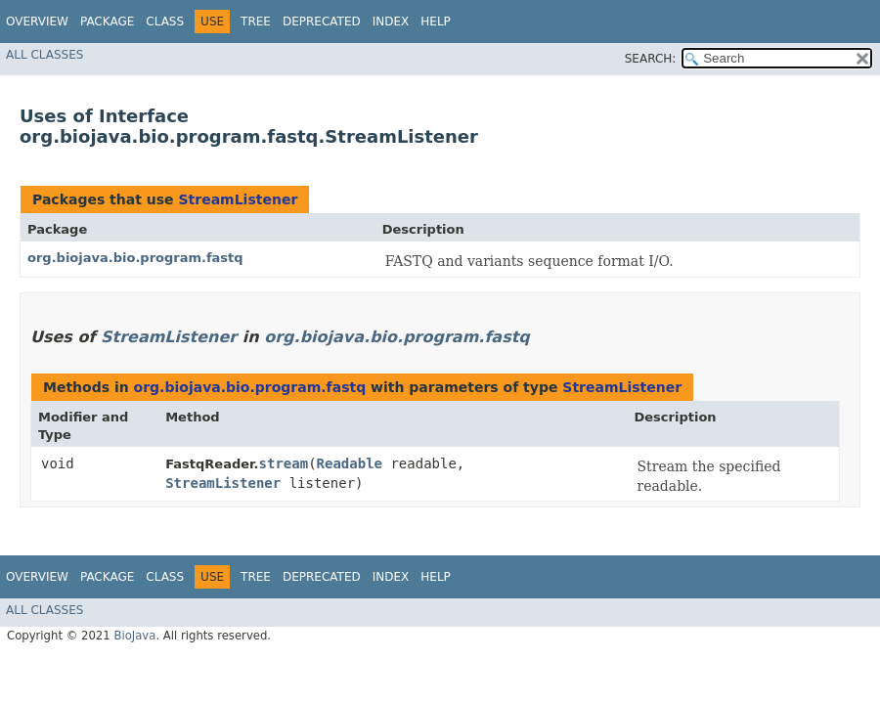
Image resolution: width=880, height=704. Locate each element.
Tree (256, 21)
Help (435, 21)
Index (391, 21)
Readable (349, 463)
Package (107, 21)
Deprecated (322, 21)
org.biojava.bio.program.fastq (135, 257)
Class (165, 21)
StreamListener (237, 199)
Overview (37, 21)
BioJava (134, 635)
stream (284, 463)
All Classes (44, 55)
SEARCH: (651, 59)
